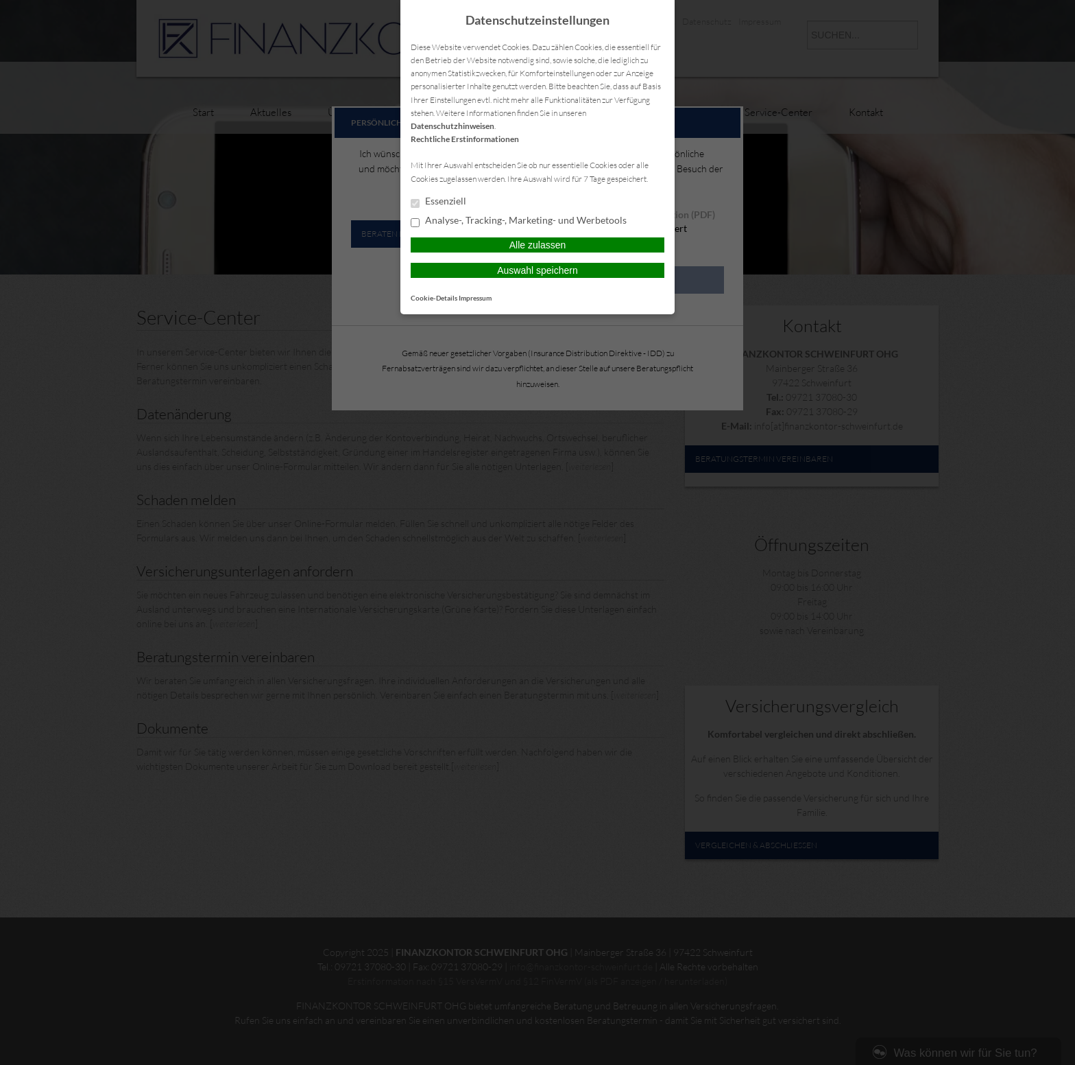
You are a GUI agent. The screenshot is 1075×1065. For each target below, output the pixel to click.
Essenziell (438, 202)
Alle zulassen (537, 244)
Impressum (475, 298)
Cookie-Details (434, 298)
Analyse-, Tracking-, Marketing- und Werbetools (519, 221)
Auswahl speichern (537, 270)
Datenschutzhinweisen (452, 126)
